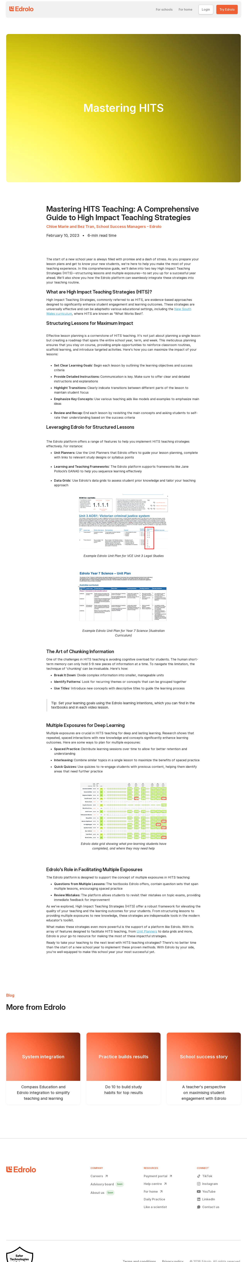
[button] (164, 9)
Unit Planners (147, 931)
